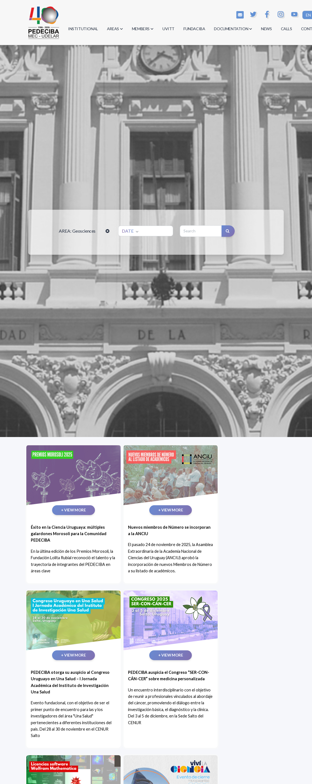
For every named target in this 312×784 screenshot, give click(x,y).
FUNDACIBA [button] (194, 28)
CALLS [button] (286, 28)
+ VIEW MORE (57, 490)
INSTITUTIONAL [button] (83, 28)
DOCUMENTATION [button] (233, 28)
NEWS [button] (266, 28)
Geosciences (84, 230)
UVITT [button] (168, 28)
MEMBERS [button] (142, 28)
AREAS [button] (115, 28)
